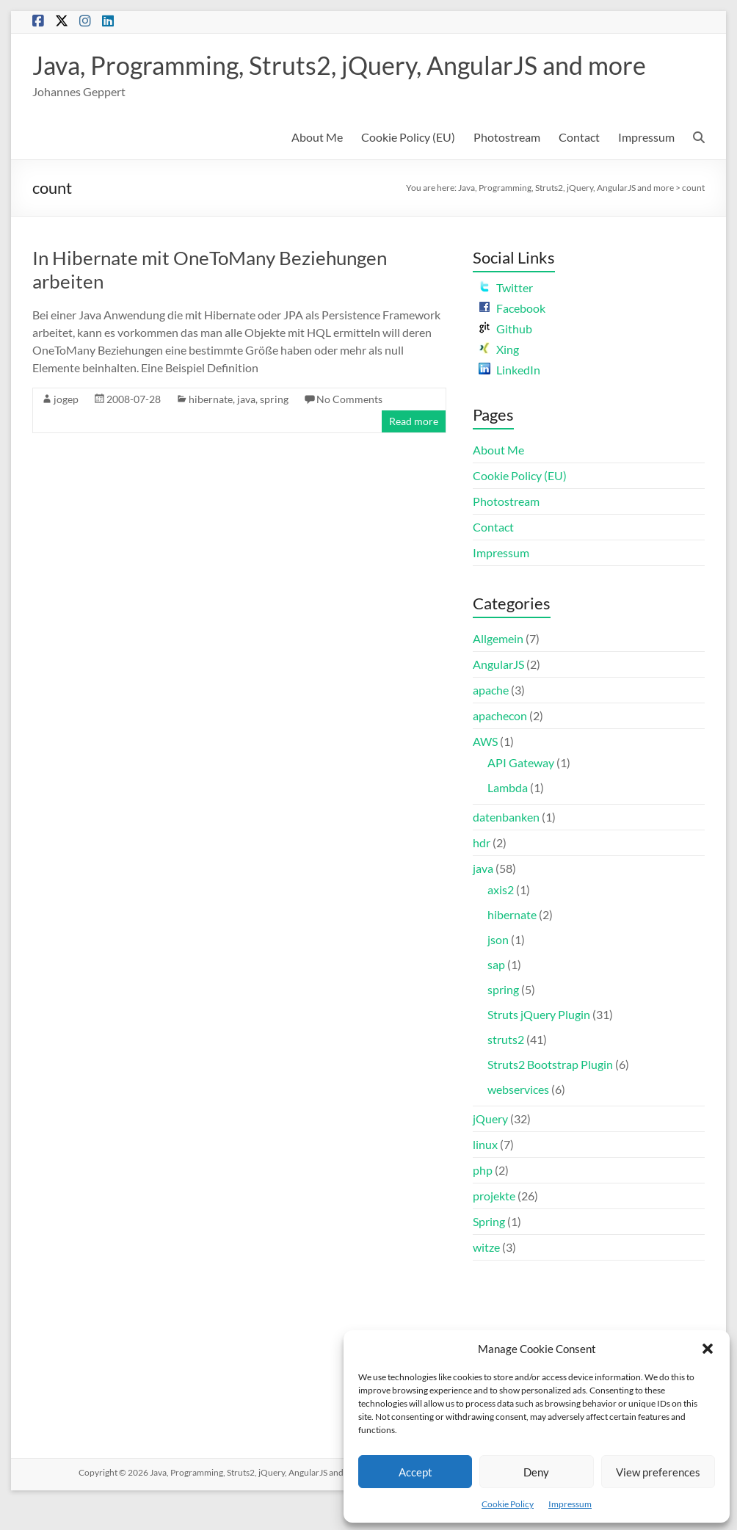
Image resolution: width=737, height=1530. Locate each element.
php (483, 1198)
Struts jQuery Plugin (538, 1043)
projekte (494, 1224)
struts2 (505, 1068)
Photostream (506, 166)
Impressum (570, 1503)
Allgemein (498, 667)
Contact (579, 166)
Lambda (507, 816)
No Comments (349, 427)
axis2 (500, 918)
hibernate (211, 427)
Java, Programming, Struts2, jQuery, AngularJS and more (323, 79)
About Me (317, 166)
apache (491, 718)
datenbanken (506, 845)
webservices (518, 1118)
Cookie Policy (508, 1503)
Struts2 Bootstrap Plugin (550, 1093)
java (246, 427)
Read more (413, 449)
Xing (499, 378)
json (498, 968)
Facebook (512, 337)
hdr (481, 871)
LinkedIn (509, 398)
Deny (536, 1472)
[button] (707, 1348)
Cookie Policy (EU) (408, 166)
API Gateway (520, 791)
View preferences (658, 1472)
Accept (415, 1472)
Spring (489, 1250)
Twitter (506, 316)
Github (505, 357)
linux (485, 1173)
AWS (485, 770)
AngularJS (498, 693)
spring (274, 427)
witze (486, 1276)
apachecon (500, 744)
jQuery (490, 1147)
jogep (66, 427)
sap (496, 993)
